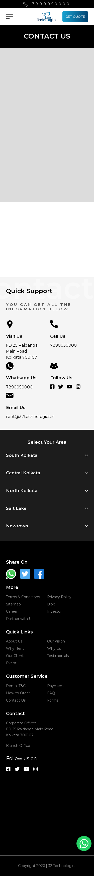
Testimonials (58, 655)
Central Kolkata (23, 472)
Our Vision (56, 641)
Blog (51, 604)
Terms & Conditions (23, 597)
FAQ (51, 693)
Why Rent (15, 648)
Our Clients (15, 655)
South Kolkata (22, 455)
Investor (54, 611)
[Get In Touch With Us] (47, 124)
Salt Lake (16, 508)
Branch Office (18, 745)
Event (11, 663)
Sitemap (13, 604)
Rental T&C (16, 686)
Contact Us (16, 700)
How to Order (18, 693)
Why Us (54, 648)
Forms (52, 700)
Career (12, 611)
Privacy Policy (59, 597)
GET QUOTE (75, 17)
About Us (14, 641)
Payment (55, 686)
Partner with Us (19, 618)
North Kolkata (22, 490)
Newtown (17, 525)
